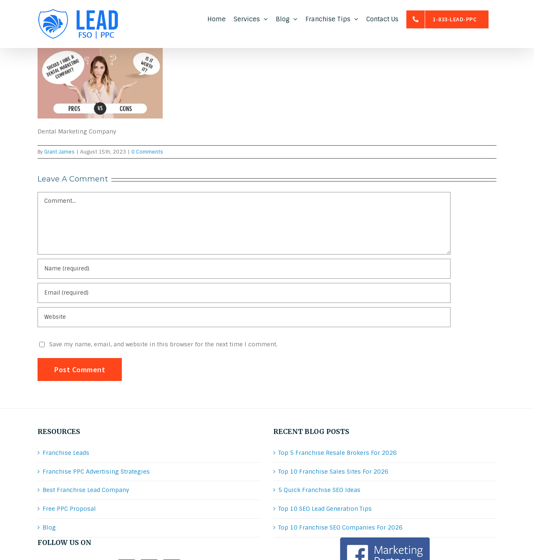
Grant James (59, 152)
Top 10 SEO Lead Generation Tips (325, 508)
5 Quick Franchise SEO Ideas (319, 490)
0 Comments (147, 152)
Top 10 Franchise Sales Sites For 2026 (333, 471)
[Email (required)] (244, 293)
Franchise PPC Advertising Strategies (96, 471)
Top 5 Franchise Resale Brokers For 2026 (337, 453)
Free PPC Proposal (69, 508)
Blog (49, 527)
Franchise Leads (66, 453)
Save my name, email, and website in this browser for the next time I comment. (163, 344)
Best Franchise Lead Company (86, 490)
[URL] (244, 317)
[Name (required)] (244, 269)
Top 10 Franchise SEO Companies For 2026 (340, 527)
